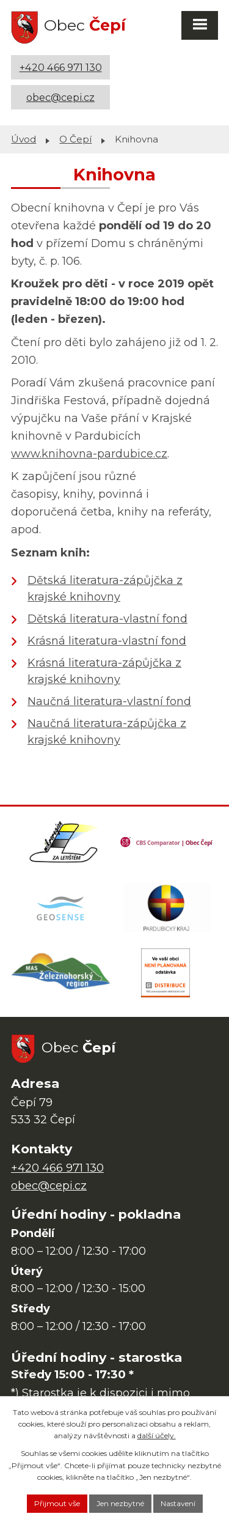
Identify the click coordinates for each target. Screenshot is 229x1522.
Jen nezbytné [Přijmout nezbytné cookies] (120, 1503)
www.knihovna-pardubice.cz (89, 453)
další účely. (156, 1435)
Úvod (23, 139)
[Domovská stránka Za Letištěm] (63, 842)
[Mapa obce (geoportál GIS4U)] (61, 907)
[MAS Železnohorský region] (61, 972)
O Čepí (75, 139)
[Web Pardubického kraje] (167, 907)
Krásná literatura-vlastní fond (106, 641)
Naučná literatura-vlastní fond (109, 701)
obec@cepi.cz (60, 97)
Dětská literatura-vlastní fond (107, 619)
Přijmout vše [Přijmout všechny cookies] (57, 1503)
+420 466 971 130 (61, 67)
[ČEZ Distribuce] (165, 972)
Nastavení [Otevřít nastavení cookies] (178, 1503)
